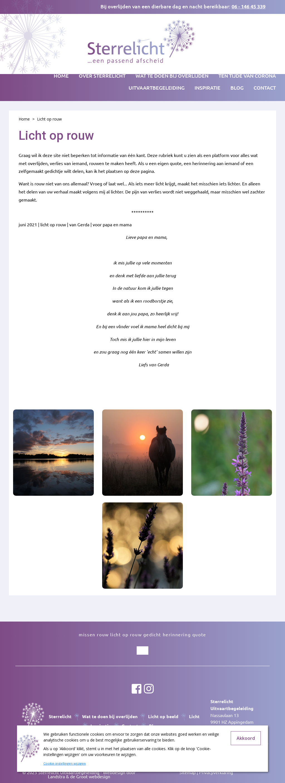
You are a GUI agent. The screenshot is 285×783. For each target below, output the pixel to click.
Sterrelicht (60, 716)
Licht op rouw (49, 119)
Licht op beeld (163, 716)
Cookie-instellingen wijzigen (64, 763)
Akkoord (246, 738)
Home (61, 75)
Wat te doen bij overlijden (109, 716)
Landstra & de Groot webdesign (79, 776)
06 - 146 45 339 (249, 6)
